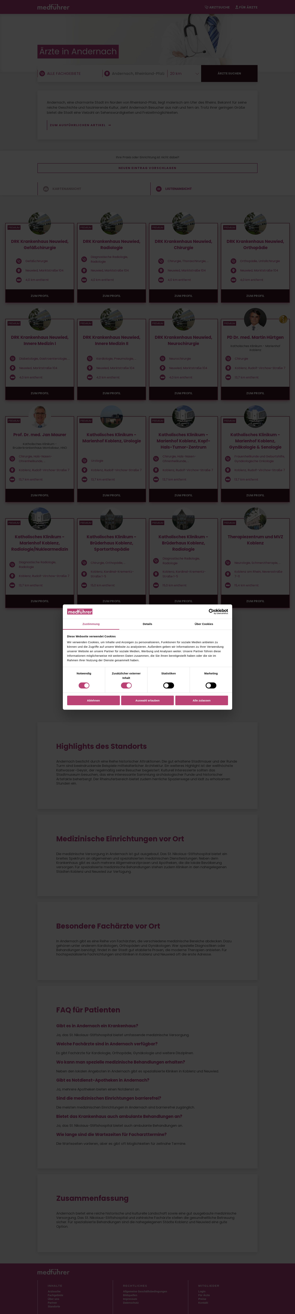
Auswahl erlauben (147, 700)
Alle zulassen (202, 700)
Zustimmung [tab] (91, 624)
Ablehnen (93, 700)
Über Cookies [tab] (204, 624)
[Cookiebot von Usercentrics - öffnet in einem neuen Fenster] (211, 611)
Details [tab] (147, 624)
